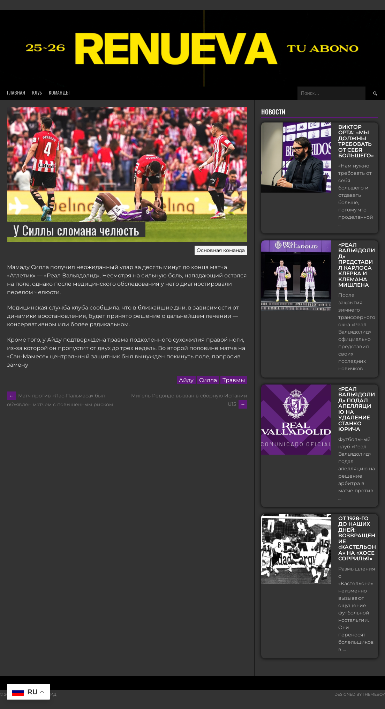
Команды (59, 92)
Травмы (233, 380)
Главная (16, 92)
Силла (208, 380)
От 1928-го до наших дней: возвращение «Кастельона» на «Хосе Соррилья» (357, 539)
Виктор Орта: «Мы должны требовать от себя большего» (356, 141)
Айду (186, 380)
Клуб (37, 92)
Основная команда (221, 250)
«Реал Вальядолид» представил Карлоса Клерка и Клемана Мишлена (356, 265)
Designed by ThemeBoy (359, 694)
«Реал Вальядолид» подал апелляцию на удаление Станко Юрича (356, 409)
